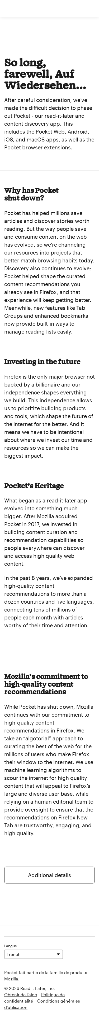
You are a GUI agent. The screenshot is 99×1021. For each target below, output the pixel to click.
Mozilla (11, 978)
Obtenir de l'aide (20, 994)
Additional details (49, 875)
